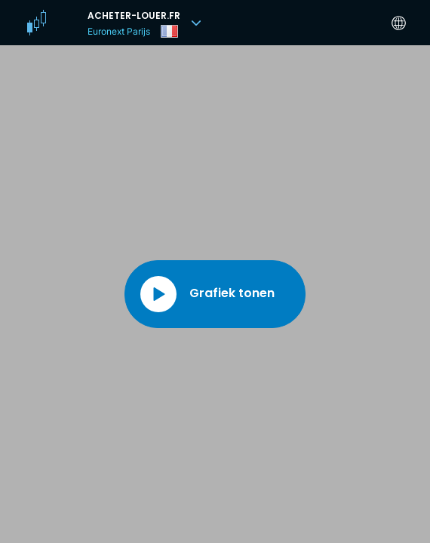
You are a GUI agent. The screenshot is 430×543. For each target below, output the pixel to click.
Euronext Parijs (119, 31)
